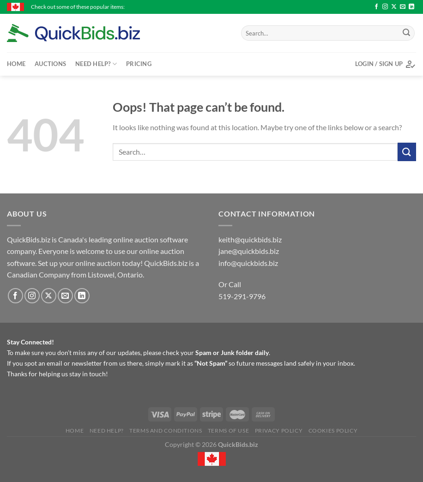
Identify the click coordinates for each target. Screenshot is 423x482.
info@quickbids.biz (248, 263)
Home (16, 63)
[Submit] (406, 33)
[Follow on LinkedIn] (411, 7)
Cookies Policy (333, 430)
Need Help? (96, 64)
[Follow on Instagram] (385, 7)
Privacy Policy (279, 430)
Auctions (50, 63)
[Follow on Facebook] (376, 7)
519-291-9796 (242, 296)
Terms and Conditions (165, 430)
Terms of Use (228, 430)
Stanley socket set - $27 (291, 6)
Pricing (138, 63)
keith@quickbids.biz (250, 239)
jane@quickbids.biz (248, 251)
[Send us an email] (402, 7)
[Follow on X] (394, 7)
